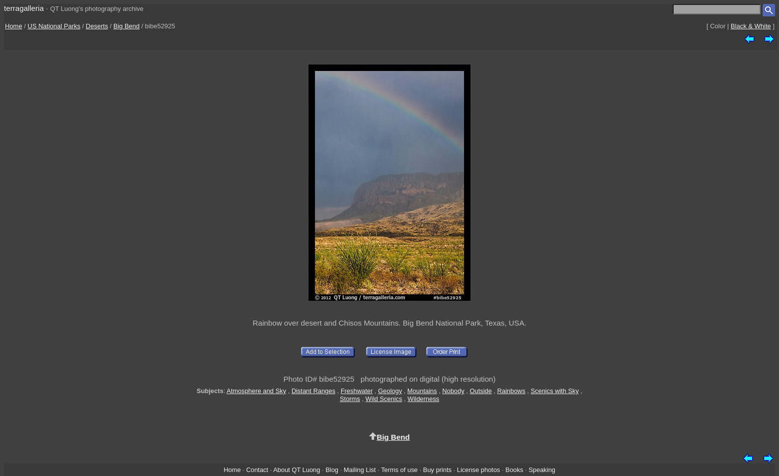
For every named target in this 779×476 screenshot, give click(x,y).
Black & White (751, 26)
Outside (480, 391)
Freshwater (357, 391)
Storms (350, 399)
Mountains (422, 391)
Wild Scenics (384, 399)
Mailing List (360, 470)
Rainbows (511, 391)
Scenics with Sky (555, 391)
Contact (257, 470)
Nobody (453, 391)
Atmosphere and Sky (256, 391)
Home (13, 26)
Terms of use (399, 470)
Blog (331, 470)
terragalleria (24, 8)
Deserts (97, 26)
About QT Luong (296, 470)
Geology (390, 391)
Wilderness (423, 399)
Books (514, 470)
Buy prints (437, 470)
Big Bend (126, 26)
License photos (478, 470)
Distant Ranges (313, 391)
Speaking (542, 470)
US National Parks (54, 26)
